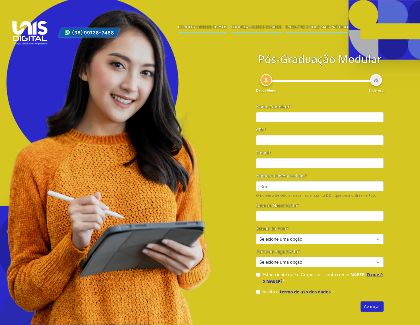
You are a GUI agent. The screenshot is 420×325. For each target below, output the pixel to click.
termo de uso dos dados (305, 292)
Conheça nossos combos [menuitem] (256, 26)
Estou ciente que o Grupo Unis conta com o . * (322, 278)
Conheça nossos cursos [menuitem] (202, 26)
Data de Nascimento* (277, 206)
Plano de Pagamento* (278, 252)
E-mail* (263, 153)
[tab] (266, 83)
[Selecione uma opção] (320, 239)
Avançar (372, 306)
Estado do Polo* (272, 229)
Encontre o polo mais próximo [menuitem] (316, 26)
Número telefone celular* (282, 176)
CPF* (261, 130)
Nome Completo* (273, 107)
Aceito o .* (298, 292)
